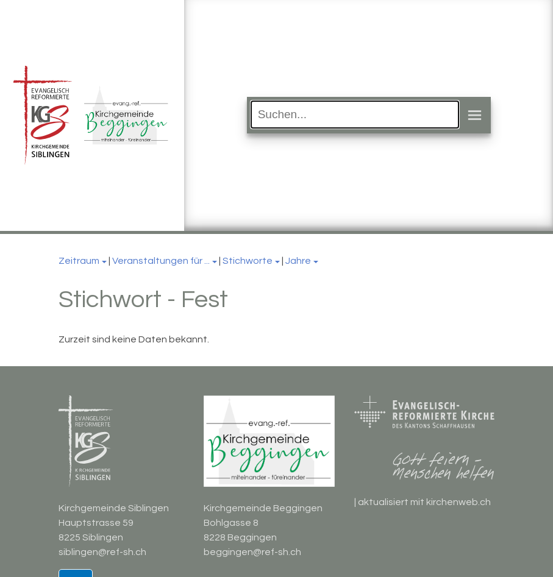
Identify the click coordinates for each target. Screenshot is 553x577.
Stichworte (248, 261)
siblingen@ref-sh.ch (102, 552)
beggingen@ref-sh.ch (252, 552)
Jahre (298, 261)
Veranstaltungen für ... (161, 261)
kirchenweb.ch (458, 502)
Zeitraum (79, 261)
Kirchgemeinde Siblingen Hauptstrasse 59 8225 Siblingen (114, 522)
